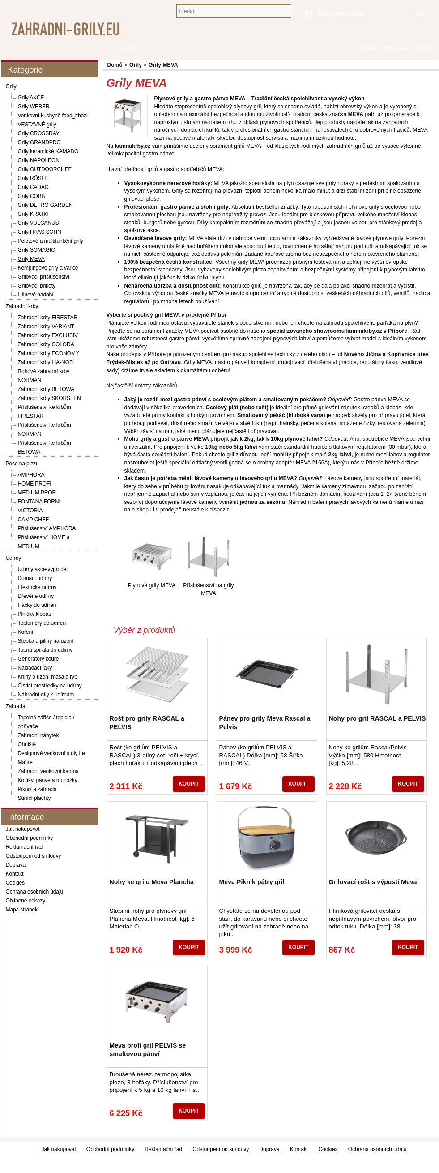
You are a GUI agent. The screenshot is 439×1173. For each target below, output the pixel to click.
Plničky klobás (34, 614)
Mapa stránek (22, 910)
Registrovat (395, 48)
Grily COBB (31, 196)
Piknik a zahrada (37, 789)
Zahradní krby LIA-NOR (45, 362)
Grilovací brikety (36, 286)
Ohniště (27, 744)
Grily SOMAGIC (36, 250)
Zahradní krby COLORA (46, 344)
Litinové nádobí (36, 295)
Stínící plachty (34, 798)
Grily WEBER (34, 106)
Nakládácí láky (35, 668)
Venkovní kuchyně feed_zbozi (53, 115)
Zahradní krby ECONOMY (48, 353)
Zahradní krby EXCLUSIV (48, 335)
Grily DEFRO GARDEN (45, 205)
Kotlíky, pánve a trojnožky (47, 780)
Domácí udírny (35, 578)
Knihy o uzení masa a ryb (47, 677)
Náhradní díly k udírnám (46, 695)
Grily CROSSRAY (39, 133)
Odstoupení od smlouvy (33, 856)
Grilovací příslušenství (44, 277)
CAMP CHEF (33, 519)
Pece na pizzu (22, 463)
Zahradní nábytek (38, 735)
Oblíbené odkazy (26, 901)
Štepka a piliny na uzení (46, 641)
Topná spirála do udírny (45, 650)
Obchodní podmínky (29, 838)
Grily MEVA (31, 259)
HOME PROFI (34, 484)
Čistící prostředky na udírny (50, 686)
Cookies (15, 883)
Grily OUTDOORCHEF (45, 169)
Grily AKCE (31, 98)
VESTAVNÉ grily (37, 124)
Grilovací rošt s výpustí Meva (373, 881)
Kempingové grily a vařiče (48, 268)
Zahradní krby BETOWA (46, 389)
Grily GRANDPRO (39, 142)
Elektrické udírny (37, 587)
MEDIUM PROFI (37, 493)
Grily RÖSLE (33, 178)
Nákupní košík (341, 13)
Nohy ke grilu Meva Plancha (152, 881)
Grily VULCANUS (38, 223)
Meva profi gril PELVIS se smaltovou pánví (148, 1049)
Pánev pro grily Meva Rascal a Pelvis (265, 722)
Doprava (16, 865)
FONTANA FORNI (39, 501)
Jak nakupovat (23, 829)
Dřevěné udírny (36, 596)
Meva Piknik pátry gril (252, 881)
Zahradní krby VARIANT (46, 326)
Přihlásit (426, 48)
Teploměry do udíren (42, 623)
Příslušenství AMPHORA (47, 528)
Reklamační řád (24, 847)
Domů (352, 48)
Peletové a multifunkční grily (51, 241)
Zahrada (16, 706)
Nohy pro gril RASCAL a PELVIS (377, 718)
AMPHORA (31, 475)
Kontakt (15, 874)
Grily (11, 86)
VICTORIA (30, 510)
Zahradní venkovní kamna (48, 771)
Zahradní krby (22, 306)
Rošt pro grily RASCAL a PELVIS (147, 722)
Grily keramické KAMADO (48, 151)
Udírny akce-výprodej (43, 569)
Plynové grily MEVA (152, 585)
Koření (26, 632)
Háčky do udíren (37, 605)
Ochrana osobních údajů (35, 892)
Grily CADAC (33, 187)
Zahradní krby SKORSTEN (49, 398)
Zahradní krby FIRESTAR (48, 317)
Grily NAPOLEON (39, 160)
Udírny (13, 558)
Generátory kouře (38, 659)
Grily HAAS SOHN (39, 232)
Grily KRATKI (33, 214)
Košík (367, 48)
